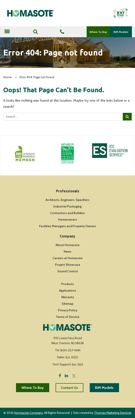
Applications (67, 290)
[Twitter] (74, 375)
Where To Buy (98, 32)
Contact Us (69, 388)
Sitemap (67, 304)
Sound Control (67, 271)
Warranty (67, 297)
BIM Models (121, 32)
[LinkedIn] (66, 375)
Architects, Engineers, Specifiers (67, 200)
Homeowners (67, 219)
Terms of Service (67, 317)
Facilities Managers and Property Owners (67, 226)
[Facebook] (60, 375)
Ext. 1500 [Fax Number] (72, 357)
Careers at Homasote (67, 258)
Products (67, 284)
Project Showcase (67, 265)
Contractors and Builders (67, 213)
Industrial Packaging (67, 206)
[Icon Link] (25, 153)
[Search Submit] (127, 116)
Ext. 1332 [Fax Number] (77, 365)
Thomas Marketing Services (112, 413)
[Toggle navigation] (7, 32)
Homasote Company (28, 413)
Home (7, 77)
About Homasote (67, 245)
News (67, 251)
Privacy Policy (67, 310)
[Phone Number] (62, 32)
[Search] (35, 31)
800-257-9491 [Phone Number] (70, 350)
